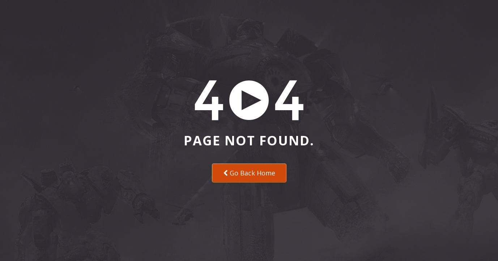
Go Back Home (249, 173)
